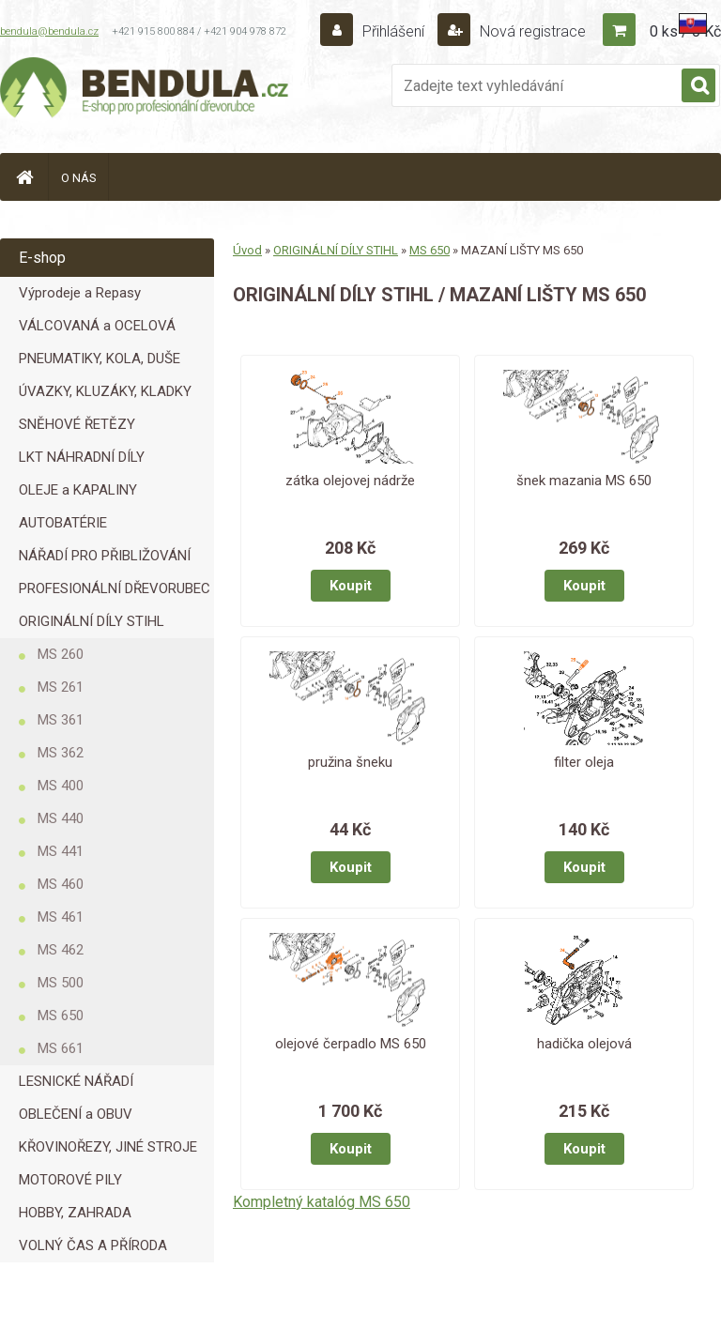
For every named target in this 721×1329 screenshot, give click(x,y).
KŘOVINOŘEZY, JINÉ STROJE (108, 1146)
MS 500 (61, 982)
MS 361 (61, 719)
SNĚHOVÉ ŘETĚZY (77, 424)
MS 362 (61, 752)
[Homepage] (24, 177)
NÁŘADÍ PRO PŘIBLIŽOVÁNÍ (105, 555)
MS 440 (61, 818)
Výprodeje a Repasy (80, 292)
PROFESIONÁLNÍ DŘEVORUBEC (114, 588)
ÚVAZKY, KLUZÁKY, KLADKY (105, 391)
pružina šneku (350, 762)
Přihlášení (393, 31)
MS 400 (61, 785)
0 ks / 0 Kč (685, 31)
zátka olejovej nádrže (350, 480)
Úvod (247, 250)
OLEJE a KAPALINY (78, 489)
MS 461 (61, 917)
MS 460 (61, 884)
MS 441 (61, 851)
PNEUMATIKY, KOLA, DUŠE (99, 358)
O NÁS (79, 178)
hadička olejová (584, 1043)
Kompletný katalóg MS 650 (321, 1202)
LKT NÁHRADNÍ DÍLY (82, 457)
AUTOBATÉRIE (63, 522)
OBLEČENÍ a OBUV (75, 1114)
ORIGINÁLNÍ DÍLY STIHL (91, 621)
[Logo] (145, 90)
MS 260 (61, 654)
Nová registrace (531, 31)
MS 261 (61, 687)
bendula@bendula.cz (49, 31)
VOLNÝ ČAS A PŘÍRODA (93, 1245)
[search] (698, 86)
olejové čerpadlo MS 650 (350, 1043)
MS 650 (61, 1015)
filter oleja (584, 762)
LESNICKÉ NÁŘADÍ (76, 1081)
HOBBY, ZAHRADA (75, 1212)
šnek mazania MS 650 (584, 480)
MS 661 (61, 1048)
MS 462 (61, 949)
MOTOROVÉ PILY (70, 1179)
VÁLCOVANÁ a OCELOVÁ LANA (97, 330)
